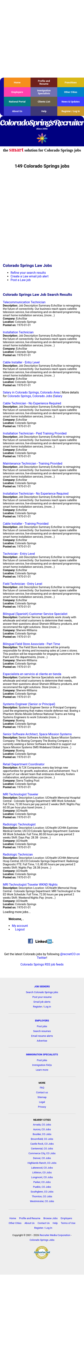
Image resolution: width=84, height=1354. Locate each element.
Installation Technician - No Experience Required (35, 493)
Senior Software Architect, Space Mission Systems (37, 734)
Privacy (42, 1106)
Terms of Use (68, 1223)
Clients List (44, 101)
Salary (58, 396)
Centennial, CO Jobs (42, 1148)
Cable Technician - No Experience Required (32, 403)
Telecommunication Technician (24, 302)
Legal (42, 1102)
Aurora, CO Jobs (42, 1129)
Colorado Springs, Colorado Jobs (29, 396)
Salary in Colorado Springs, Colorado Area (31, 392)
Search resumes (42, 1031)
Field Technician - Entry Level (22, 584)
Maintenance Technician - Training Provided (32, 463)
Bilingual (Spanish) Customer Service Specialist (35, 614)
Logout (20, 929)
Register (37, 1006)
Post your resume (42, 997)
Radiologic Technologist (19, 824)
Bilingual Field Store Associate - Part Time (31, 644)
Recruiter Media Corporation (55, 1235)
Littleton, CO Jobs (42, 1172)
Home (17, 82)
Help (44, 111)
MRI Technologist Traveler (20, 794)
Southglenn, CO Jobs (42, 1191)
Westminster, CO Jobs (42, 1201)
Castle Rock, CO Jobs (42, 1143)
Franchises (71, 82)
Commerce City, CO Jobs (42, 1153)
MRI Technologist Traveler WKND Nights (30, 884)
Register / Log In (71, 111)
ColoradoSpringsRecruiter (42, 125)
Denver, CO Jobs (42, 1158)
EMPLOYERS (42, 1020)
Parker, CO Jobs (42, 1182)
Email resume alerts (42, 1035)
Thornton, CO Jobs (42, 1196)
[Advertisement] (36, 39)
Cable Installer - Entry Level (21, 362)
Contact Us (43, 1223)
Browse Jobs (50, 1218)
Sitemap (42, 1097)
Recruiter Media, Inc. (42, 138)
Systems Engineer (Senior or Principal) (29, 704)
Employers (17, 92)
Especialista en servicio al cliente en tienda (32, 674)
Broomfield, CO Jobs (42, 1139)
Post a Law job (21, 280)
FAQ (42, 1087)
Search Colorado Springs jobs (42, 992)
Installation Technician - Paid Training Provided (35, 433)
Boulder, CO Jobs (42, 1134)
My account (20, 926)
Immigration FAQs (42, 1065)
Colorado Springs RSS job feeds (42, 964)
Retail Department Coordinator (23, 764)
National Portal (17, 101)
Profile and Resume (44, 82)
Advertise (42, 1040)
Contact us (42, 1092)
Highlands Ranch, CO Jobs (41, 1162)
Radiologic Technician (18, 854)
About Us (17, 111)
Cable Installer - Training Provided (25, 523)
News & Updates (71, 101)
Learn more (42, 1069)
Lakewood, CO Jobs (42, 1167)
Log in (47, 1006)
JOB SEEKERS (42, 986)
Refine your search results (28, 273)
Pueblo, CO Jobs (42, 1186)
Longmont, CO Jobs (42, 1177)
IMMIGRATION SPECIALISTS (42, 1054)
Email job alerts (42, 1001)
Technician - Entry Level (19, 554)
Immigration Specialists (44, 92)
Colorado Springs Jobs (42, 1239)
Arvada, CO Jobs (42, 1124)
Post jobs (42, 1026)
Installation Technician (18, 332)
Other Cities (70, 92)
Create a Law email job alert (30, 276)
